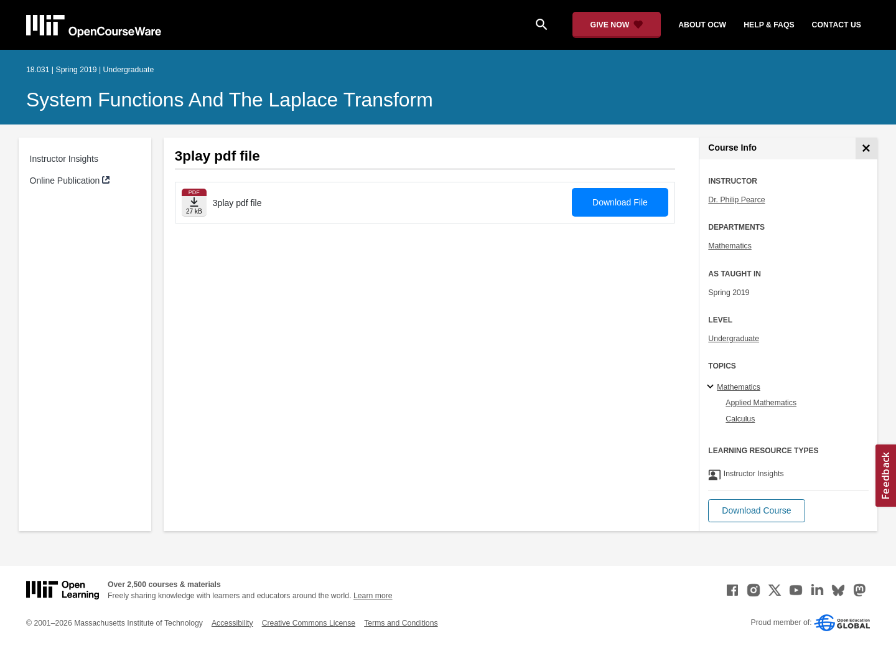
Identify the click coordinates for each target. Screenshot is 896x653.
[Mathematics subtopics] (712, 387)
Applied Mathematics (761, 402)
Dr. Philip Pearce (736, 199)
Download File (620, 202)
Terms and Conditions (400, 623)
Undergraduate (733, 338)
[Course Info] (866, 148)
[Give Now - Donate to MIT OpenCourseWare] (616, 25)
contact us (836, 25)
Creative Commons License (308, 623)
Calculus (740, 419)
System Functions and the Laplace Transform (229, 99)
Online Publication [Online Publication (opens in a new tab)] (65, 181)
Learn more (373, 595)
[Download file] (194, 203)
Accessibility (232, 623)
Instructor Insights (64, 159)
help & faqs (769, 25)
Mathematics (729, 246)
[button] (756, 510)
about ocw (702, 25)
